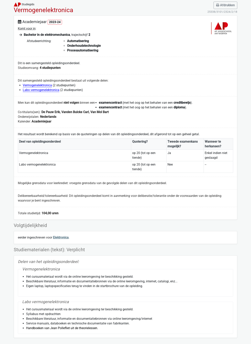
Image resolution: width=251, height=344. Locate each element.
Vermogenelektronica (37, 85)
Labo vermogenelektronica (41, 90)
